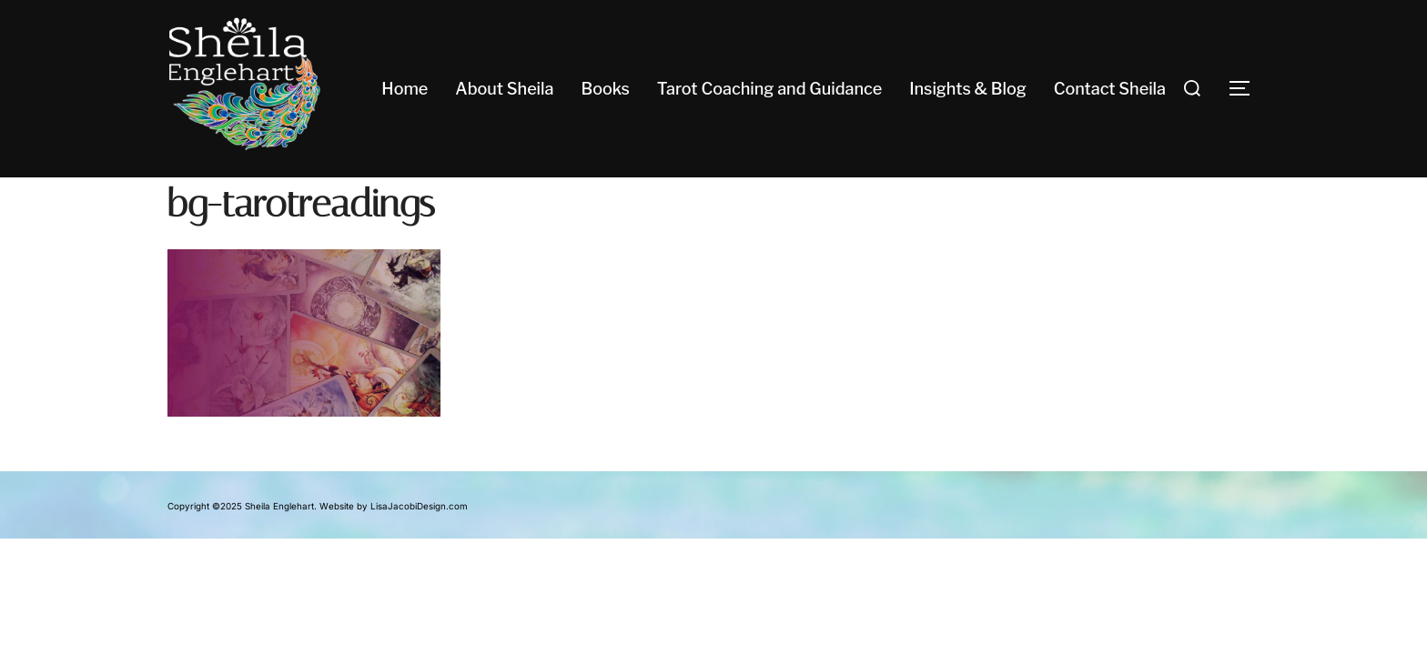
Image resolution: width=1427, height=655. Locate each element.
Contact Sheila (1110, 88)
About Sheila (504, 88)
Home (404, 88)
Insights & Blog (968, 88)
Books (605, 88)
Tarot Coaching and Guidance (769, 88)
